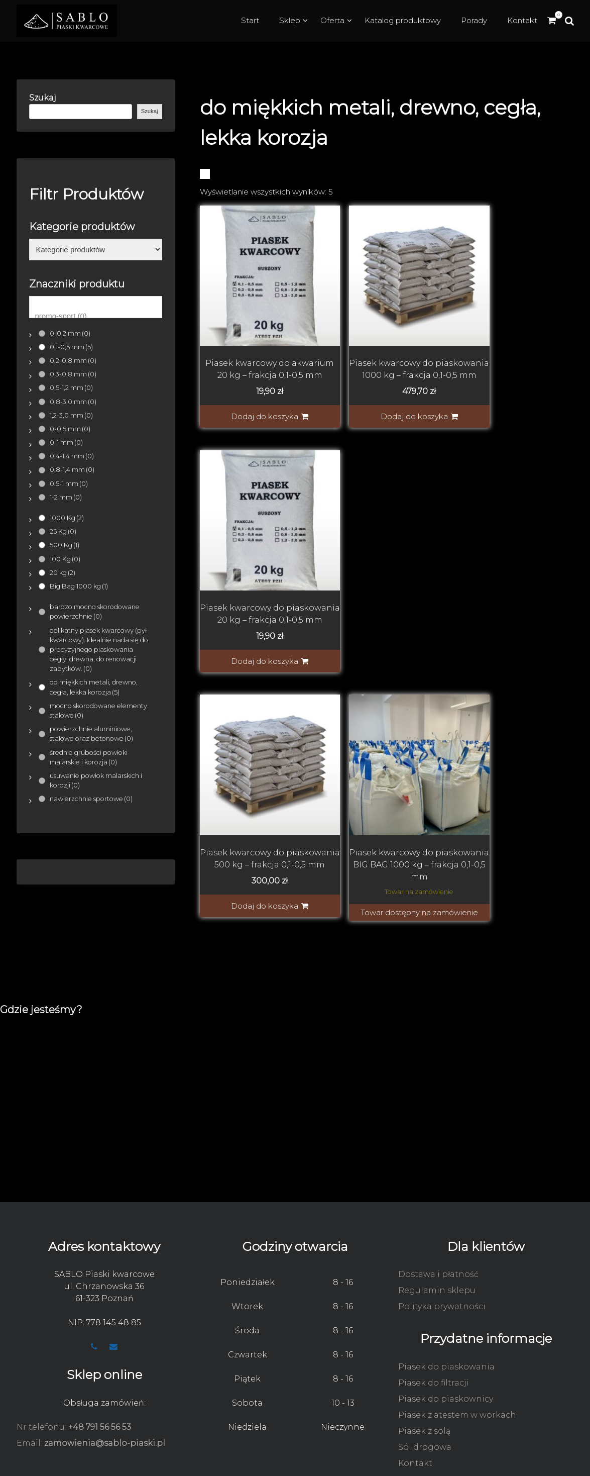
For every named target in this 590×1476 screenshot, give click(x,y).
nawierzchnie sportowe (91, 799)
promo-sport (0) (95, 316)
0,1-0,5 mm (71, 347)
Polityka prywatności (442, 1252)
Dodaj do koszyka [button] (253, 405)
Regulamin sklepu (437, 1236)
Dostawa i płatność (438, 1220)
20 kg (62, 572)
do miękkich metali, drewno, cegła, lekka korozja (94, 687)
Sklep (289, 20)
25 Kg (63, 531)
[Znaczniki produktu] (95, 307)
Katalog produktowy (403, 20)
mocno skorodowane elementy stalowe (98, 710)
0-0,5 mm (70, 429)
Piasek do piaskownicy (445, 1344)
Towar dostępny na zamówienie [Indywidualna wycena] (390, 637)
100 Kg (65, 559)
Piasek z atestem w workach (457, 1360)
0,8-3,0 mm (73, 402)
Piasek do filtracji (433, 1328)
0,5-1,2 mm (71, 387)
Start (250, 20)
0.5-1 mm (69, 483)
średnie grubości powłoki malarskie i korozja (89, 757)
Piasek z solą (424, 1377)
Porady (474, 20)
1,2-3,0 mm (71, 415)
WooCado (566, 1463)
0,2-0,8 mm (73, 360)
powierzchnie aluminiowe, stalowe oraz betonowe (91, 733)
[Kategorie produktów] (95, 250)
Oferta (332, 20)
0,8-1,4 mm (72, 469)
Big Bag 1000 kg (79, 586)
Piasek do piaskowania (446, 1312)
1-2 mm (66, 497)
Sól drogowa (424, 1393)
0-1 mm (66, 442)
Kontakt (522, 20)
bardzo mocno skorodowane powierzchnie (95, 611)
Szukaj (42, 98)
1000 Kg (67, 518)
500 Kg (64, 545)
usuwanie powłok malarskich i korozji (96, 780)
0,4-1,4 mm (72, 456)
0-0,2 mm (70, 333)
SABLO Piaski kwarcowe (104, 1220)
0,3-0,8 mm (73, 374)
